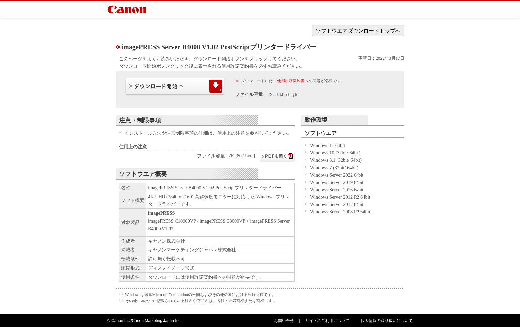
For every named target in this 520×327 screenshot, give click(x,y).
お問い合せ (284, 320)
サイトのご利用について (327, 320)
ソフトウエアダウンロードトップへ (358, 31)
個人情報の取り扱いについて (387, 320)
